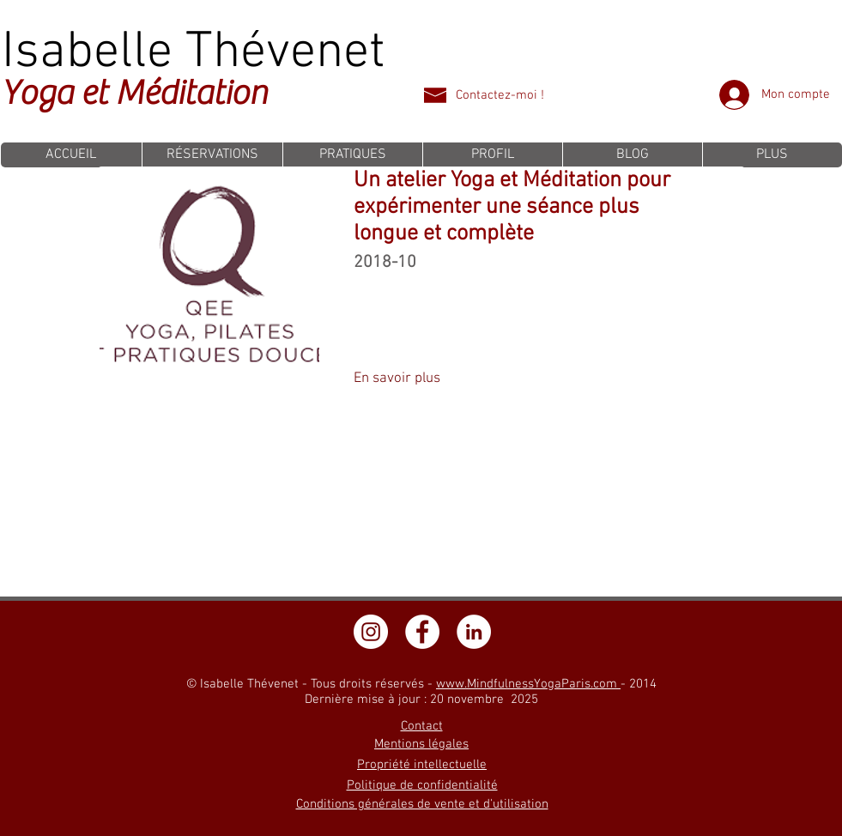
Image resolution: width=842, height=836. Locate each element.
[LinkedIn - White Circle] (474, 632)
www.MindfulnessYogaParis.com (528, 684)
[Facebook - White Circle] (422, 632)
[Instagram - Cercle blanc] (371, 632)
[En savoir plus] (397, 379)
